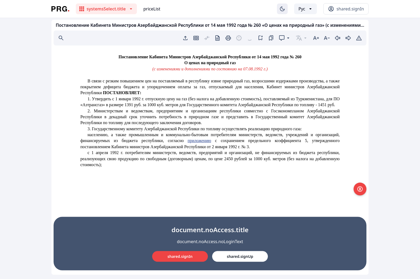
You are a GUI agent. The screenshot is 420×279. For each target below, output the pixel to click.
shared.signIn (179, 256)
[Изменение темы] (282, 8)
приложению (199, 140)
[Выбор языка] (305, 8)
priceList (151, 9)
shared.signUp (240, 256)
